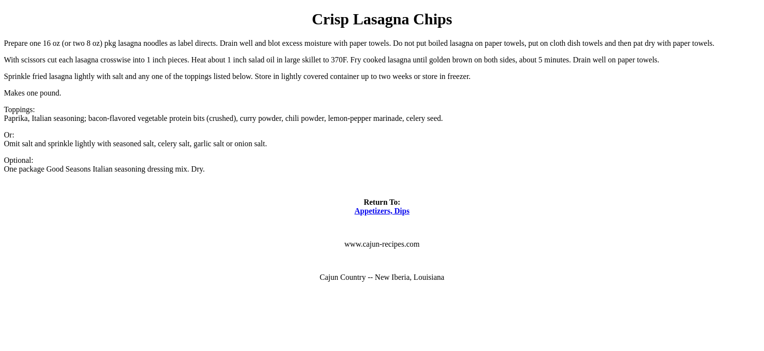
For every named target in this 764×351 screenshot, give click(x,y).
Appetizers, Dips (382, 211)
